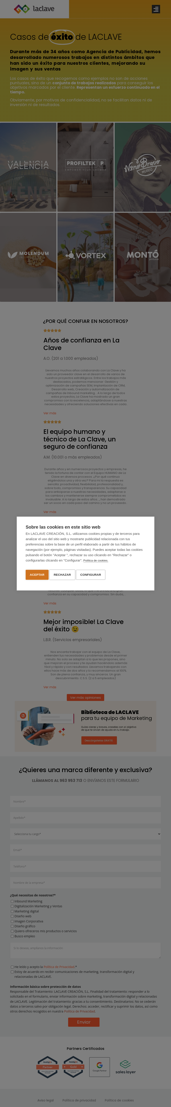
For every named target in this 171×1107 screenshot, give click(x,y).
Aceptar (37, 574)
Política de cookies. (95, 561)
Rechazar (63, 574)
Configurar (93, 574)
